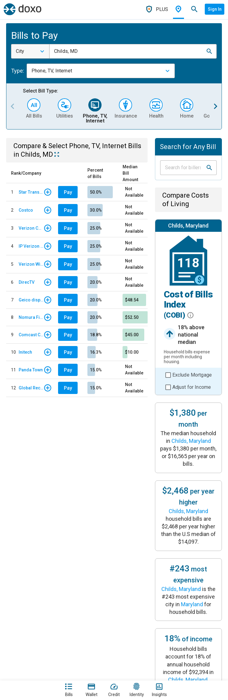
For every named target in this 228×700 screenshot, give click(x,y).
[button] (209, 51)
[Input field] (183, 167)
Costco (26, 210)
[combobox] (30, 51)
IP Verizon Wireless (31, 246)
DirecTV (27, 282)
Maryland (192, 604)
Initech (25, 352)
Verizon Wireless (31, 264)
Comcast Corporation (31, 334)
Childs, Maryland (191, 441)
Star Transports (31, 192)
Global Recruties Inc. (31, 387)
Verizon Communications (31, 228)
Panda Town (31, 369)
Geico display (31, 299)
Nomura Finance (31, 317)
